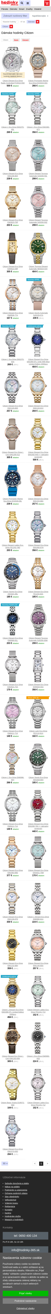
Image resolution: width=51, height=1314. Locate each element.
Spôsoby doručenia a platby (17, 1183)
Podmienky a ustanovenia (16, 1190)
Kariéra (8, 1213)
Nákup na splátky (12, 1187)
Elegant (26, 40)
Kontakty (8, 1210)
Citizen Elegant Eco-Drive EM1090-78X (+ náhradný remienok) (38, 826)
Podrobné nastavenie (25, 1301)
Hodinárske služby (13, 1216)
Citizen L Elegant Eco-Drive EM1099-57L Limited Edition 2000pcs (13, 1012)
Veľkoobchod (10, 1200)
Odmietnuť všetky (25, 1308)
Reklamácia (10, 1206)
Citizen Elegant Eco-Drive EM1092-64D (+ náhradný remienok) (38, 454)
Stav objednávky (12, 1196)
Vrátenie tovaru (11, 1203)
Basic (16, 40)
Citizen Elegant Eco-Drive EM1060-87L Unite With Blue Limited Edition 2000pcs (38, 361)
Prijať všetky (25, 1293)
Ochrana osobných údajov (16, 1193)
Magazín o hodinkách (14, 1219)
